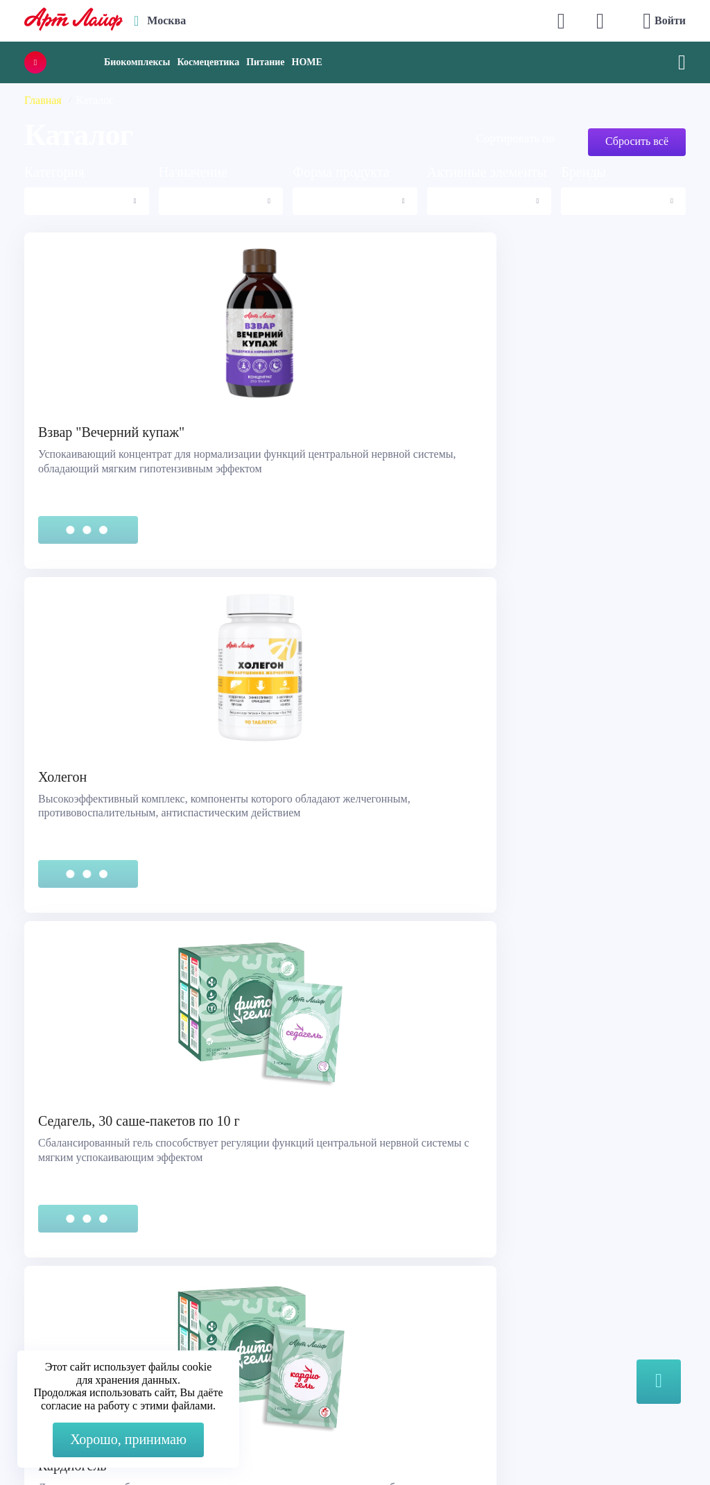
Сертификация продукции (94, 1300)
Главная (43, 100)
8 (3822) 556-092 (590, 1445)
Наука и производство (423, 1317)
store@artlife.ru (259, 1347)
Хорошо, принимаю (128, 1439)
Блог (380, 1334)
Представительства (77, 1317)
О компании (399, 1265)
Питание (265, 62)
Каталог (389, 1282)
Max (234, 1292)
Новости (390, 1300)
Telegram (245, 1319)
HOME (307, 62)
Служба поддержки (77, 1265)
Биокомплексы (137, 62)
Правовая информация (85, 1282)
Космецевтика (208, 62)
